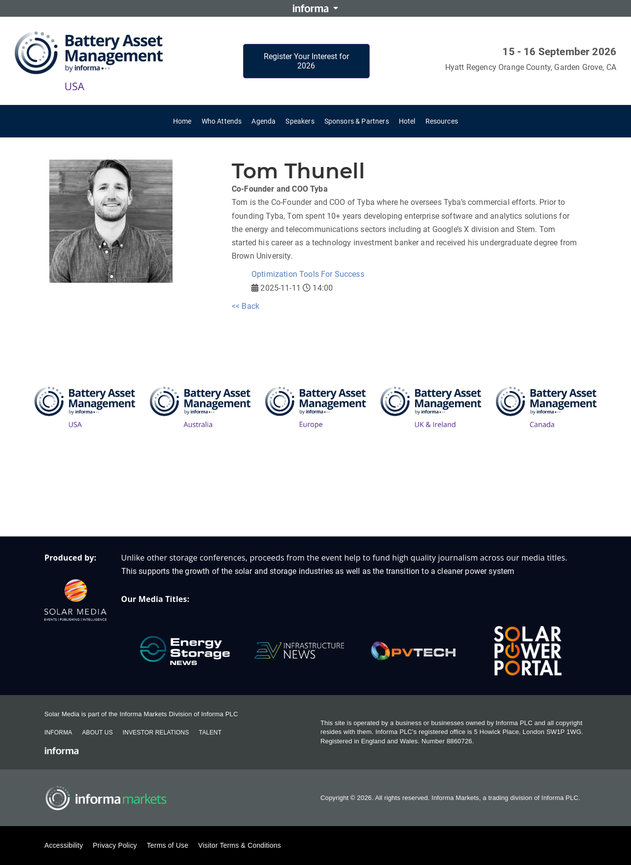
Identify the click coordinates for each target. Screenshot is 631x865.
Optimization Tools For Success (307, 274)
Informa (58, 732)
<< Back (245, 306)
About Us (97, 732)
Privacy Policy (115, 845)
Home (182, 121)
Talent (210, 732)
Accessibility (63, 845)
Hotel (407, 121)
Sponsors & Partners (356, 121)
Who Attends (222, 121)
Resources (441, 121)
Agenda (263, 121)
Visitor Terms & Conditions (239, 845)
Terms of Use (167, 845)
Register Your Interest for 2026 (306, 61)
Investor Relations (156, 732)
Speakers (299, 121)
